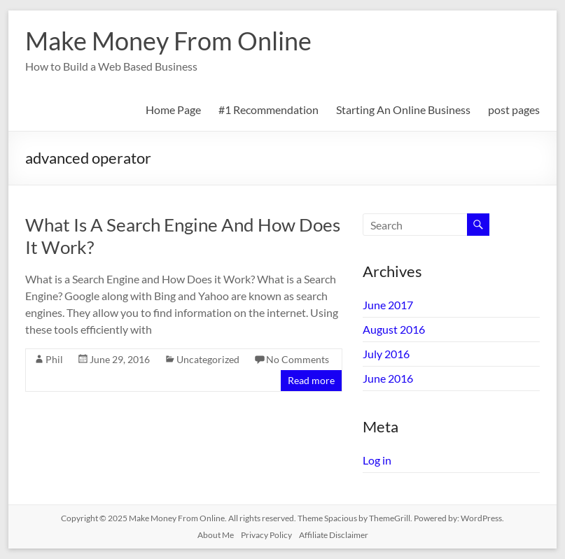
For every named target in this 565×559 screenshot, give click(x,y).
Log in (377, 460)
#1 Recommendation (268, 109)
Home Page (173, 109)
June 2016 (388, 378)
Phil (54, 359)
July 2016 (386, 353)
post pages (514, 109)
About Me (215, 535)
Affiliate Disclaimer (333, 535)
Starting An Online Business (403, 109)
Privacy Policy (266, 535)
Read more (311, 380)
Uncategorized (207, 359)
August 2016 (394, 329)
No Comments (297, 359)
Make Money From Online (168, 40)
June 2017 (388, 304)
